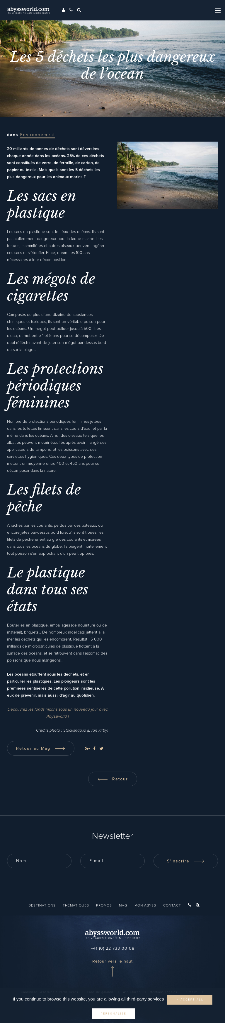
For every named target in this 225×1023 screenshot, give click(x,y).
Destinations (42, 905)
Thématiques (76, 905)
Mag (123, 905)
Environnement (37, 135)
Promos (104, 905)
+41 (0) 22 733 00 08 (112, 949)
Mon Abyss (145, 905)
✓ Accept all (190, 999)
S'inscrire (185, 861)
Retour (112, 779)
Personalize (114, 1013)
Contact (172, 905)
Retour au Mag (40, 749)
